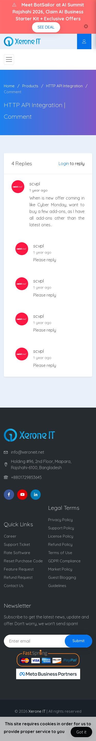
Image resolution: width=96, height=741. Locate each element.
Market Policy (60, 569)
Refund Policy (60, 544)
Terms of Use (60, 552)
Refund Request (18, 577)
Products (30, 85)
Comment (12, 91)
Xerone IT (37, 711)
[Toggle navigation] (9, 59)
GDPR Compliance (64, 560)
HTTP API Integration (64, 85)
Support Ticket (17, 544)
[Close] (86, 26)
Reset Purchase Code (23, 560)
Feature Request (19, 569)
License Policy (60, 536)
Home (9, 85)
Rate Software (17, 552)
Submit (78, 640)
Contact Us (14, 585)
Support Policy (61, 527)
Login (64, 163)
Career (10, 536)
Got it (81, 732)
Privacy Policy (60, 519)
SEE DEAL (46, 27)
